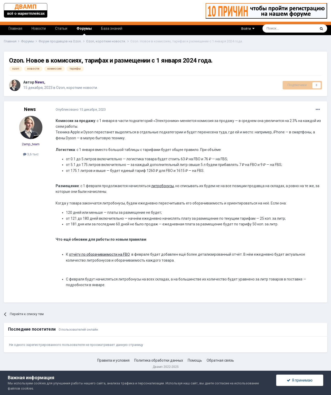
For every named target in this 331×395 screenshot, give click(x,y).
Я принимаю (300, 380)
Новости (39, 28)
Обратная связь (220, 360)
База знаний (111, 28)
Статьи (61, 28)
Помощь (195, 360)
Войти (247, 29)
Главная (15, 28)
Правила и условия (113, 360)
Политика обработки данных (158, 360)
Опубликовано (81, 109)
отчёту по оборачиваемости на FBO (99, 254)
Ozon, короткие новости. (77, 88)
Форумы (84, 30)
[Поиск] (277, 28)
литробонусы (162, 186)
